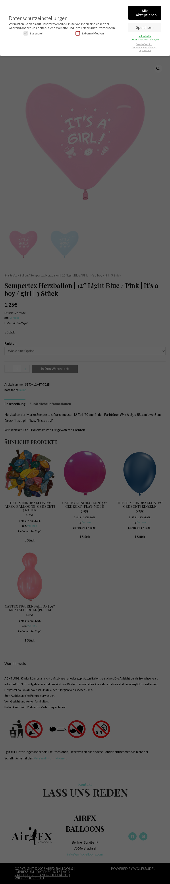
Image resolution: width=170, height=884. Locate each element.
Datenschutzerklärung (144, 46)
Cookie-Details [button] (144, 43)
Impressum (145, 49)
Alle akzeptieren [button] (146, 12)
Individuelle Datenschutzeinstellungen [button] (145, 37)
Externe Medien (89, 32)
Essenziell (33, 32)
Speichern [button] (145, 26)
